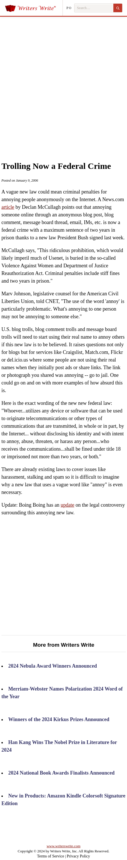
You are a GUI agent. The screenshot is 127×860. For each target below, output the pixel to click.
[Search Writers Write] (93, 8)
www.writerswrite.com (63, 846)
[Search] (117, 8)
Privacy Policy (78, 856)
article (7, 207)
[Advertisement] (63, 83)
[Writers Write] (34, 8)
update (67, 505)
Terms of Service (50, 856)
